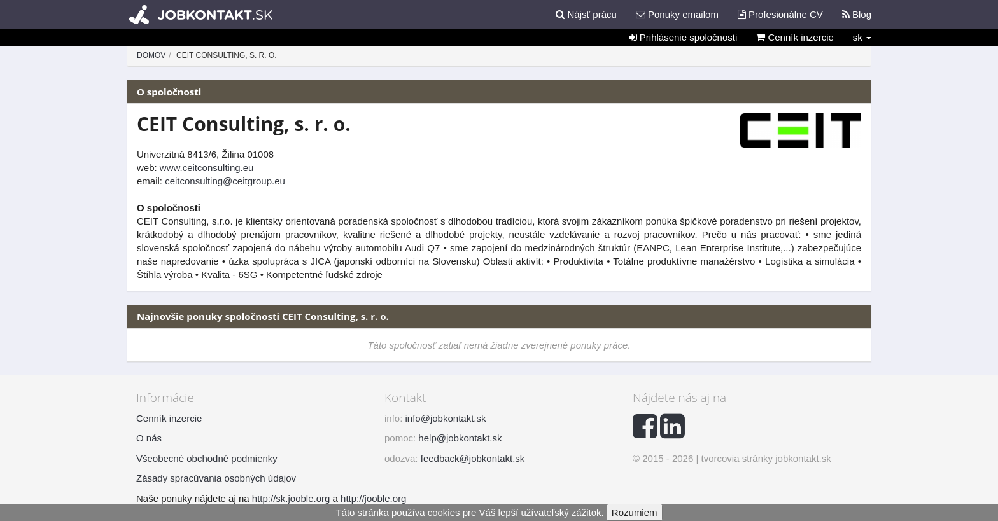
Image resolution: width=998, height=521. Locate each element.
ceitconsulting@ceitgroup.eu (225, 181)
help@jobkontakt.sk (460, 438)
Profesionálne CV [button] (780, 14)
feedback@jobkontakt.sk (473, 458)
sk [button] (862, 37)
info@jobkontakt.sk (445, 418)
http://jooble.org (373, 498)
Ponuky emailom (677, 14)
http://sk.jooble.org (291, 498)
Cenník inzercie (795, 37)
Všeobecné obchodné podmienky (207, 458)
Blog (856, 14)
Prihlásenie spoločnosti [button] (683, 37)
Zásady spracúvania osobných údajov (216, 478)
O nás (149, 438)
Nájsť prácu (586, 14)
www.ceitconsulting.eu (207, 167)
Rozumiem (634, 512)
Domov (151, 55)
